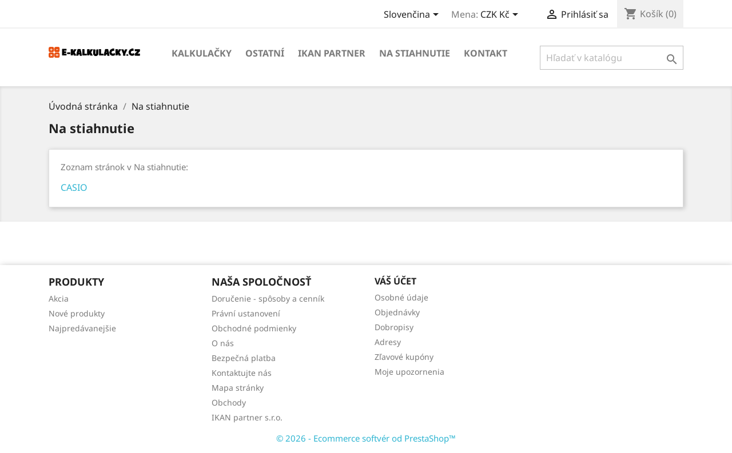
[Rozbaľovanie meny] (501, 15)
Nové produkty (77, 313)
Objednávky (397, 312)
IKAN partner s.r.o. (247, 417)
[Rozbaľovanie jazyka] (413, 15)
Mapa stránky (238, 387)
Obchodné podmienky (254, 328)
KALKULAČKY (202, 53)
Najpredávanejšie (82, 328)
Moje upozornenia (409, 371)
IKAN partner (331, 53)
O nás (223, 343)
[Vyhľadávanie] (611, 58)
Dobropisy (394, 327)
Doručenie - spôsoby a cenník (268, 298)
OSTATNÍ (264, 53)
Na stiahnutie (414, 53)
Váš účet (395, 281)
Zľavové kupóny (404, 356)
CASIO (74, 187)
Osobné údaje (401, 297)
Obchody (229, 402)
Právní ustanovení (246, 313)
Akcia (59, 298)
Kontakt (485, 53)
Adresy (388, 341)
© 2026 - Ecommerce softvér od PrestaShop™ (366, 438)
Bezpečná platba (244, 357)
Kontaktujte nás (242, 372)
